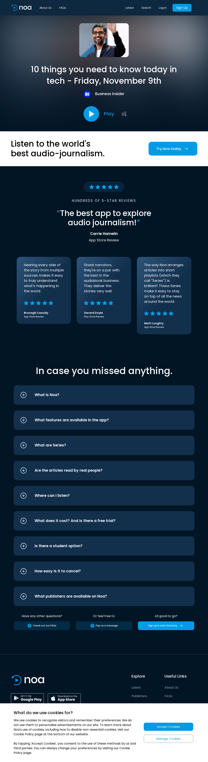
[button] (97, 395)
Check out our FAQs (41, 625)
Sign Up (182, 7)
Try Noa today (173, 149)
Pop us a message (104, 625)
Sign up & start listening (166, 626)
